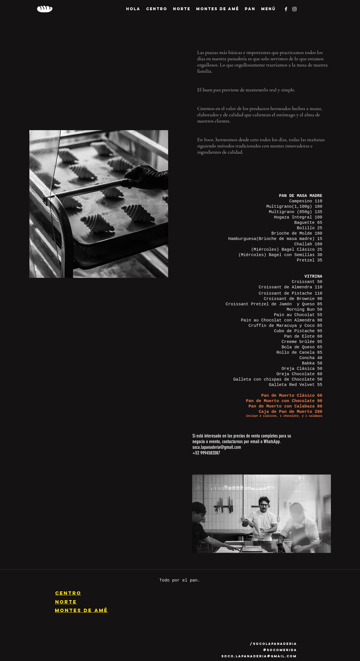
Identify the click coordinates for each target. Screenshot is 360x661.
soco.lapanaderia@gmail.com (216, 447)
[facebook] (286, 9)
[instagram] (294, 9)
